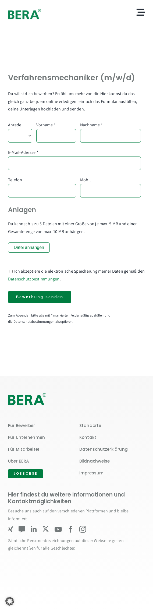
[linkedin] (34, 529)
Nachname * (91, 125)
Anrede (14, 125)
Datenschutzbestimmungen (34, 279)
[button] (9, 601)
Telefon (15, 180)
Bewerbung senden (39, 297)
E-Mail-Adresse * (23, 152)
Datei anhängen (29, 247)
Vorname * (46, 125)
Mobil (85, 180)
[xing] (10, 529)
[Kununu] (22, 529)
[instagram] (82, 529)
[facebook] (70, 529)
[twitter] (45, 529)
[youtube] (58, 529)
